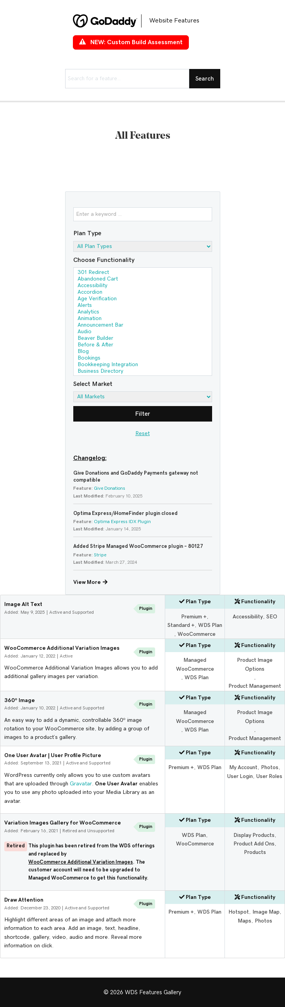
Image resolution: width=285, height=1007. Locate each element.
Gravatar (81, 784)
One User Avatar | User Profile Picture (52, 755)
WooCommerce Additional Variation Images (61, 648)
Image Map (266, 912)
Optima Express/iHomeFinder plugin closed (125, 513)
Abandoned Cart (143, 279)
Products (255, 852)
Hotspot (238, 912)
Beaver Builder (143, 339)
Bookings (143, 358)
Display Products (254, 835)
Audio (143, 332)
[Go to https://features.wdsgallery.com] (142, 21)
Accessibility (143, 286)
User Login (240, 776)
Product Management (254, 686)
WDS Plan (210, 625)
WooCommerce (197, 634)
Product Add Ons (254, 844)
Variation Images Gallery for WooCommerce (62, 823)
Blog (143, 352)
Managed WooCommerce (195, 664)
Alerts (143, 306)
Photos (269, 767)
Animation (143, 319)
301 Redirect (143, 273)
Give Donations (109, 488)
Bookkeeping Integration (143, 365)
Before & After (143, 345)
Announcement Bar (143, 325)
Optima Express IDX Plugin (122, 521)
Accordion (143, 292)
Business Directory (143, 371)
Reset (142, 433)
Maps (244, 921)
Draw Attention (23, 900)
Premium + (194, 617)
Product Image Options (255, 664)
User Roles (269, 776)
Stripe (100, 555)
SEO (271, 617)
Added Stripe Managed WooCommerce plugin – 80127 (138, 546)
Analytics (143, 312)
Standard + (181, 625)
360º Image (19, 700)
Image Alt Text (23, 604)
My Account (243, 767)
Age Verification (143, 299)
